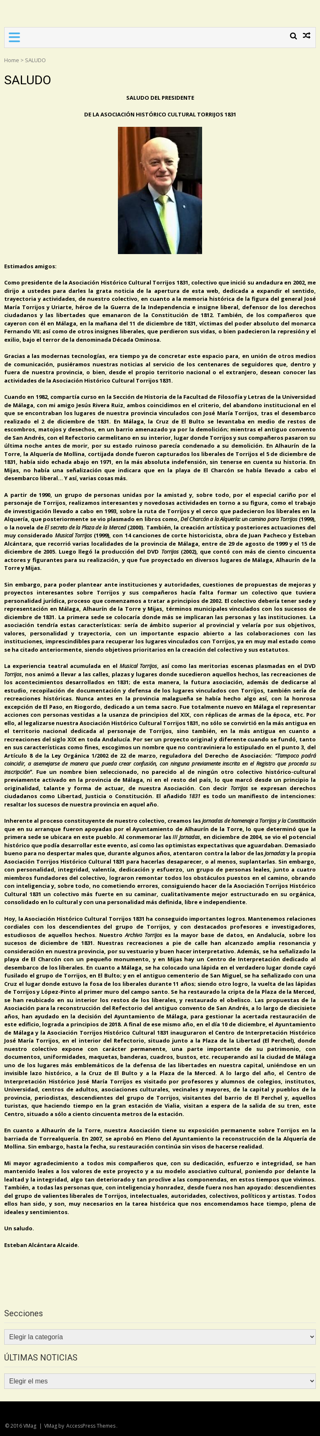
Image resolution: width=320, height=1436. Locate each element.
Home (11, 60)
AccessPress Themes (90, 1425)
